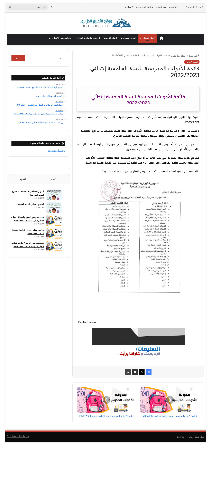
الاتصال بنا (128, 7)
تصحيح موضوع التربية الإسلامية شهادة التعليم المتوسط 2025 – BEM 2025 (27, 250)
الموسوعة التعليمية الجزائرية (87, 38)
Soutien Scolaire (18, 439)
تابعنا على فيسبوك (56, 150)
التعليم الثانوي (111, 38)
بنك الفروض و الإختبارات (61, 38)
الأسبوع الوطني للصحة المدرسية (29, 205)
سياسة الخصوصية (144, 7)
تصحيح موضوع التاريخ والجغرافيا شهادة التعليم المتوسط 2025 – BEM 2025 (27, 222)
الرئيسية (173, 7)
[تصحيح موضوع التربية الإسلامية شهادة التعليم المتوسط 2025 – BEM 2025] (53, 250)
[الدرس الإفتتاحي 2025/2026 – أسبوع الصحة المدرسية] (53, 196)
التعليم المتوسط (129, 38)
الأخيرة (54, 179)
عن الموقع (161, 7)
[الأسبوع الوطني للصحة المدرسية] (53, 209)
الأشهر (23, 179)
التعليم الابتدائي (148, 38)
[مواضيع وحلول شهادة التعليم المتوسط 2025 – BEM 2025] (53, 237)
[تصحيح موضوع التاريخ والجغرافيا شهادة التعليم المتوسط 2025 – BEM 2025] (53, 222)
